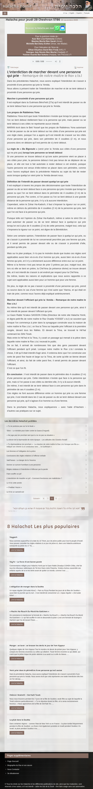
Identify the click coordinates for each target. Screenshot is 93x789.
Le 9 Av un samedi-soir (47, 492)
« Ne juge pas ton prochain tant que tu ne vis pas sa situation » (47, 435)
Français (87, 13)
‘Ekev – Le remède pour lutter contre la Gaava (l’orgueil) (47, 431)
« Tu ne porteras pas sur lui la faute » (47, 426)
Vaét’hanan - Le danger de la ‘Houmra (47, 460)
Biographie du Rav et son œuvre (19, 765)
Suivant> (36, 498)
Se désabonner (13, 773)
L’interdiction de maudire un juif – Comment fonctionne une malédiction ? (47, 478)
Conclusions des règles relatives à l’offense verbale (47, 456)
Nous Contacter (13, 769)
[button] (45, 28)
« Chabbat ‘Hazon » (47, 487)
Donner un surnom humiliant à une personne (47, 465)
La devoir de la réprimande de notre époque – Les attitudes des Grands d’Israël (47, 440)
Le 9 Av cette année (47, 483)
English (71, 13)
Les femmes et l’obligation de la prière (47, 451)
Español (79, 13)
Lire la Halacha (17, 550)
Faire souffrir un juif (47, 474)
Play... (46, 61)
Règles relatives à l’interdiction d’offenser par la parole (47, 469)
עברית (65, 13)
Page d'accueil (13, 761)
